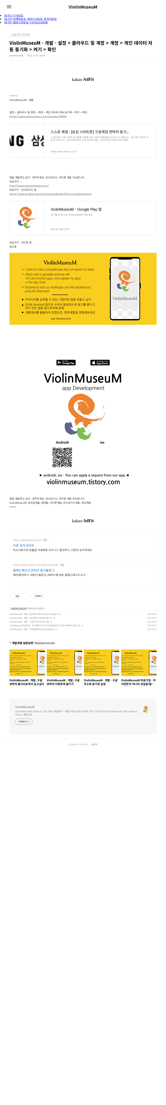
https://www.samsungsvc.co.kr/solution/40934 (37, 116)
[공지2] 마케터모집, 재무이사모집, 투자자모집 (30, 19)
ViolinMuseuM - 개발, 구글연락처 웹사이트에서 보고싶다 (33, 671)
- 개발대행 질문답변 (18, 665)
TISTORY (84, 1050)
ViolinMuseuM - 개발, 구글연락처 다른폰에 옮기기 (30, 675)
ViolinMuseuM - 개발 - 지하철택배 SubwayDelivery (31, 686)
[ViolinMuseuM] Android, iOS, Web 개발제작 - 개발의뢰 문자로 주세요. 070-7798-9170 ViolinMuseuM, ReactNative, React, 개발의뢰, (76, 770)
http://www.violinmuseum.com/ (29, 185)
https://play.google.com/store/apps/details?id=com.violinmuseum (50, 194)
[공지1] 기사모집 (13, 15)
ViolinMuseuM (83, 7)
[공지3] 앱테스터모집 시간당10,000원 (26, 22)
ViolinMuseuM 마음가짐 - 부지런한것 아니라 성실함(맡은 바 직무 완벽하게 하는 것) (44, 682)
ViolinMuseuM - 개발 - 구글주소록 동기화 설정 (29, 678)
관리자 (94, 1050)
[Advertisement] (83, 556)
